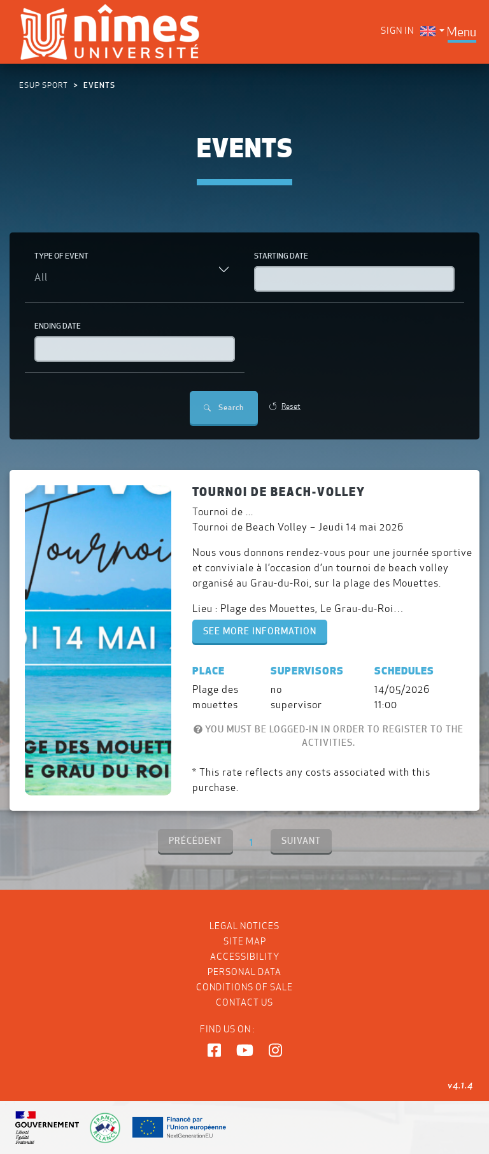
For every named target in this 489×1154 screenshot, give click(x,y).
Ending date (57, 326)
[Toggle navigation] (461, 31)
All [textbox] (41, 277)
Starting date (281, 255)
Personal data (244, 972)
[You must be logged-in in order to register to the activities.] (198, 729)
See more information (259, 631)
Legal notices (244, 926)
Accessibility (245, 956)
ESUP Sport (43, 85)
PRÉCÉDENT (195, 840)
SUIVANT (301, 840)
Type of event (61, 255)
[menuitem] (432, 31)
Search (224, 407)
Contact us (244, 1002)
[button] (214, 1050)
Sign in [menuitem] (397, 30)
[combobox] (134, 278)
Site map (244, 941)
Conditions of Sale (244, 987)
